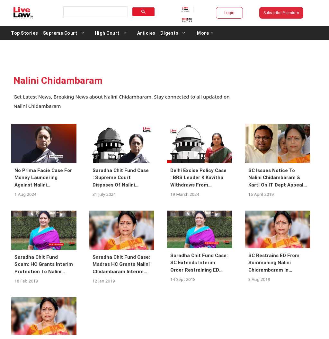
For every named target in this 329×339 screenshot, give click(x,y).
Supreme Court (60, 33)
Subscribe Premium (281, 12)
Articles (146, 33)
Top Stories (24, 33)
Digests (169, 33)
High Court (107, 33)
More (205, 33)
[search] (95, 12)
